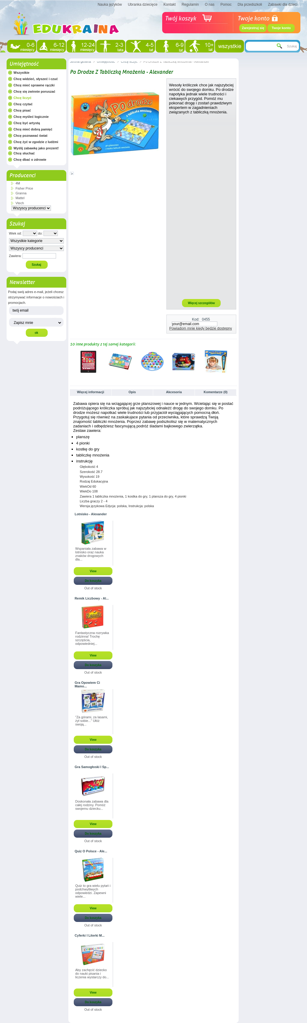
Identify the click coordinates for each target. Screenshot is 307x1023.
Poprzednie (71, 361)
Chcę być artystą (26, 123)
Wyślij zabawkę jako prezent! (36, 148)
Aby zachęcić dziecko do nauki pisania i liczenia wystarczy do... (92, 973)
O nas (209, 4)
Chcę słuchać (24, 153)
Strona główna (80, 61)
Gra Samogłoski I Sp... (92, 767)
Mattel (20, 198)
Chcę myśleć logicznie (31, 116)
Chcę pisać (22, 110)
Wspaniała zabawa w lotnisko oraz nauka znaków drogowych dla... (90, 554)
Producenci (22, 175)
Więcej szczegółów (201, 303)
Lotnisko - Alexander (91, 514)
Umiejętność (23, 64)
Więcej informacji (90, 392)
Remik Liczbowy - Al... (92, 598)
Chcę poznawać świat (30, 135)
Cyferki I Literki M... (90, 935)
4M (18, 183)
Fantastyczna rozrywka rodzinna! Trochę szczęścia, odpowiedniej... (92, 638)
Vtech (20, 203)
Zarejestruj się (253, 28)
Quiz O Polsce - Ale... (91, 851)
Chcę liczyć (22, 98)
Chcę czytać (23, 104)
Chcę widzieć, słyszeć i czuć (35, 79)
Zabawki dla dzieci (282, 4)
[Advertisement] (201, 206)
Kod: (195, 319)
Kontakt (169, 4)
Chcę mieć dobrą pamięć (32, 129)
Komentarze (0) (215, 392)
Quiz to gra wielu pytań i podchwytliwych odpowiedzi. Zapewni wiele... (92, 891)
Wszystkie (21, 72)
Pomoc (225, 4)
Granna (21, 193)
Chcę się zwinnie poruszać (34, 91)
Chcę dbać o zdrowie (29, 159)
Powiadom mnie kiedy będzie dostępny (200, 328)
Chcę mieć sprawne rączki (34, 85)
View (93, 571)
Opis (132, 392)
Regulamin (190, 4)
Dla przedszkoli (250, 4)
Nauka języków (110, 4)
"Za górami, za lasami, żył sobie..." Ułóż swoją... (91, 720)
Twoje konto (281, 28)
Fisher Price (24, 188)
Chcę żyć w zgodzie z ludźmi (35, 142)
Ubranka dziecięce (142, 4)
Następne (234, 361)
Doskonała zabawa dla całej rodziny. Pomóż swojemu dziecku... (92, 805)
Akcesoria (174, 392)
